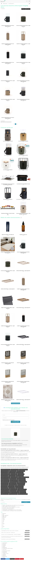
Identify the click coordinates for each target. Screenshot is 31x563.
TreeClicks (4, 505)
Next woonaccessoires (4, 486)
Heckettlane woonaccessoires (5, 481)
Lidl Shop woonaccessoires (14, 469)
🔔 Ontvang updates (15, 421)
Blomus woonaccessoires (4, 484)
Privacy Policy (4, 549)
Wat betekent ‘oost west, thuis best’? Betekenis (15, 539)
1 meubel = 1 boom (5, 553)
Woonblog (4, 544)
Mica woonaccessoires (11, 486)
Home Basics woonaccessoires (21, 478)
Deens (3, 526)
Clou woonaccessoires (21, 474)
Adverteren (4, 555)
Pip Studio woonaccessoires (4, 478)
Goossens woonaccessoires (4, 471)
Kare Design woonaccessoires (23, 469)
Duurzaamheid (5, 551)
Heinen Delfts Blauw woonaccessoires (23, 477)
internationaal (11, 508)
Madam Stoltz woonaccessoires (14, 481)
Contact (4, 557)
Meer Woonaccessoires (15, 403)
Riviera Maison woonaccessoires (5, 474)
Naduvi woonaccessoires (21, 484)
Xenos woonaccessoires (13, 471)
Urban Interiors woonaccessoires (5, 477)
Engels (3, 523)
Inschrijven (25, 502)
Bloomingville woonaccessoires (5, 492)
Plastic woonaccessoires (4, 472)
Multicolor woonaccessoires (20, 471)
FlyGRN (4, 506)
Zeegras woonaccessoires (23, 481)
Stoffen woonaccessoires (12, 472)
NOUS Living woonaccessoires (19, 486)
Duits (3, 521)
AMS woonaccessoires (23, 492)
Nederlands (4, 513)
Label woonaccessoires (13, 478)
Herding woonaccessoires (12, 483)
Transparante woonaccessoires (22, 489)
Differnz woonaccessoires (4, 483)
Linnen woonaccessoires (14, 477)
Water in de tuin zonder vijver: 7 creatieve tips (15, 532)
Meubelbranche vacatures (6, 550)
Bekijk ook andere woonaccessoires (11, 217)
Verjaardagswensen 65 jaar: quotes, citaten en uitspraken (15, 530)
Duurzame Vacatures (6, 508)
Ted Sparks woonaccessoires (13, 484)
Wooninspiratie (5, 556)
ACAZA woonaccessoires (22, 480)
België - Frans (4, 516)
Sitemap (4, 546)
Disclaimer (4, 545)
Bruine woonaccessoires (12, 475)
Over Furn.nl (4, 543)
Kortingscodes (5, 552)
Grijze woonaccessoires (14, 489)
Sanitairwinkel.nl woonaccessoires (5, 469)
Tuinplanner (4, 554)
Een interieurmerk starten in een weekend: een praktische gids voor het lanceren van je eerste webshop (15, 537)
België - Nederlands (5, 515)
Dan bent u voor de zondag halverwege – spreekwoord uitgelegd (15, 534)
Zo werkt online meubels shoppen (8, 548)
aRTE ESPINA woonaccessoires (5, 480)
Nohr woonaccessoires (14, 474)
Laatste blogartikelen (5, 528)
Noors (3, 518)
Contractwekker (5, 509)
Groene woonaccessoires (19, 472)
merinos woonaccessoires (19, 475)
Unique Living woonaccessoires (5, 489)
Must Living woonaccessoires (21, 483)
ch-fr (3, 520)
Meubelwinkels (5, 547)
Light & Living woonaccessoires (15, 492)
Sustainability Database (6, 510)
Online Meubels (5, 542)
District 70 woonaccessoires (14, 480)
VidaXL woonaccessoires (4, 475)
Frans (3, 514)
